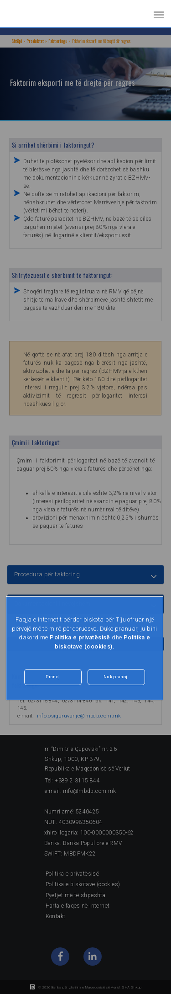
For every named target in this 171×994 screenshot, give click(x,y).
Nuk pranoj (115, 676)
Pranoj (53, 676)
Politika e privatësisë (80, 637)
